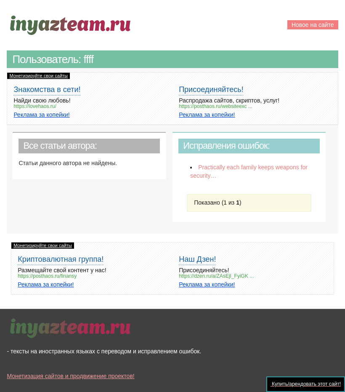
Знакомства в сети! (46, 89)
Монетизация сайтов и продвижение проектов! (70, 376)
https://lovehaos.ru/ (34, 106)
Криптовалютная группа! (61, 259)
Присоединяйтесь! (211, 89)
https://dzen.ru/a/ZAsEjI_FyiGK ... (216, 276)
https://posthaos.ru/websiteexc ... (215, 106)
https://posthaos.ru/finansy (47, 276)
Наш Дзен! (197, 259)
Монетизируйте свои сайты (38, 75)
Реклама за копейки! (41, 114)
